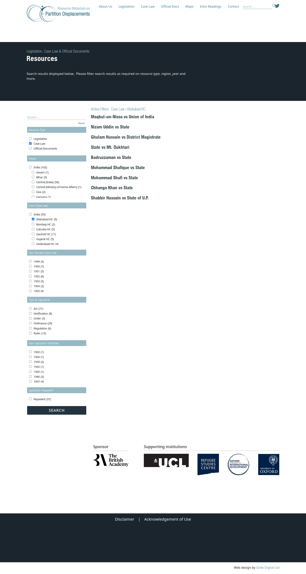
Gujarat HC (45, 239)
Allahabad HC (46, 219)
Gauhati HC (46, 234)
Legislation (126, 6)
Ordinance (43, 323)
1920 (39, 352)
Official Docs (170, 6)
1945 (39, 372)
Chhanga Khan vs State (112, 187)
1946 (39, 377)
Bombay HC (45, 224)
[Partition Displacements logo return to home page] (60, 13)
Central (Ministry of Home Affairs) (58, 187)
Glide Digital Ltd (267, 567)
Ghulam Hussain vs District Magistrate (126, 137)
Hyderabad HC (47, 244)
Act (38, 309)
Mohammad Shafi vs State (114, 177)
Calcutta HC (45, 229)
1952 (39, 276)
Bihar (41, 177)
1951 (39, 271)
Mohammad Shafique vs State (118, 167)
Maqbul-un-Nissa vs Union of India (122, 116)
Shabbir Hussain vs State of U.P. (120, 198)
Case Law (148, 6)
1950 (39, 266)
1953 (39, 281)
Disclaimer (124, 519)
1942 (39, 367)
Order (39, 318)
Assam (42, 172)
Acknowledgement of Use (167, 519)
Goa (40, 192)
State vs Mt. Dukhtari (110, 147)
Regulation (42, 328)
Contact (233, 6)
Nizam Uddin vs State (110, 127)
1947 (39, 381)
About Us (105, 6)
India (40, 167)
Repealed (42, 399)
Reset (81, 123)
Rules (40, 333)
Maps (190, 6)
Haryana (43, 197)
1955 (39, 291)
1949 (39, 261)
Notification (43, 313)
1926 (39, 357)
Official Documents (45, 148)
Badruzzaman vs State (111, 157)
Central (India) (47, 182)
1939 (39, 362)
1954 (39, 286)
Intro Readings (210, 6)
